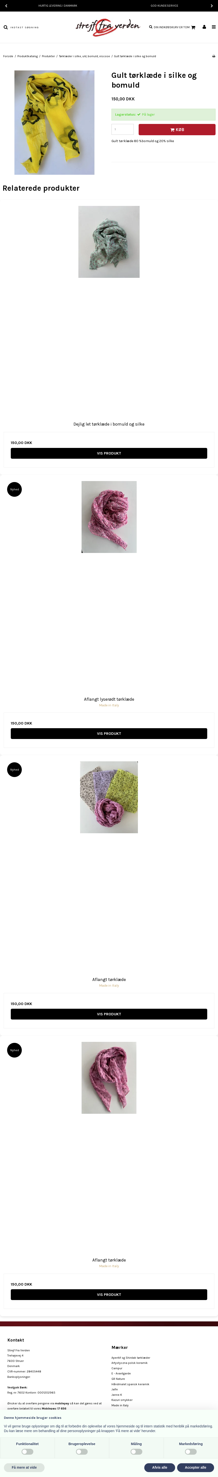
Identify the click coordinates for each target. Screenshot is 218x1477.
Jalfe (114, 1389)
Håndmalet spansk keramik (130, 1384)
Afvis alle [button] (159, 1467)
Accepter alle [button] (195, 1467)
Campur (116, 1368)
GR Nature (118, 1379)
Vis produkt (109, 453)
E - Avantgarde (121, 1373)
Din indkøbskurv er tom (175, 27)
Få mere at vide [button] (24, 1467)
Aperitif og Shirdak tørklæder (130, 1357)
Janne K (116, 1394)
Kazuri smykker (122, 1400)
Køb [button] (176, 129)
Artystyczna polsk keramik (129, 1363)
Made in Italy (120, 1405)
